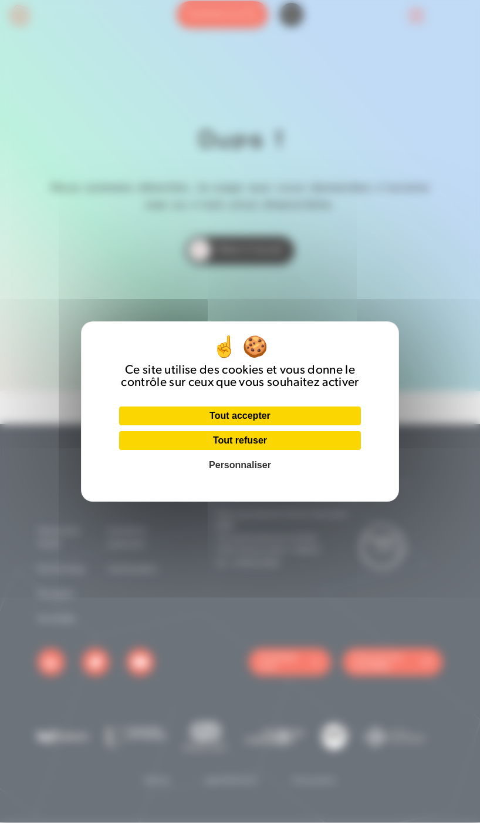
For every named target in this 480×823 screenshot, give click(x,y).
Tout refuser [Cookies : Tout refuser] (240, 440)
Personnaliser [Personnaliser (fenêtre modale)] (240, 465)
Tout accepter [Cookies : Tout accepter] (240, 416)
